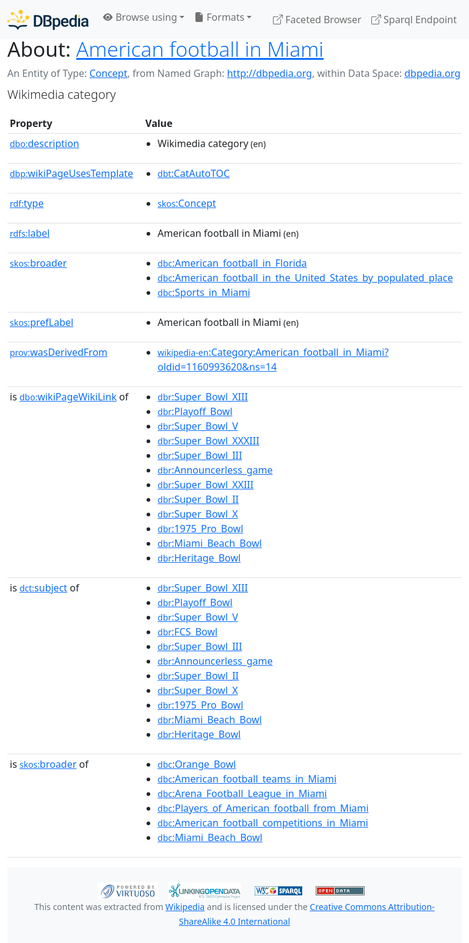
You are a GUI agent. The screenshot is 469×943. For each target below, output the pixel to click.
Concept (108, 73)
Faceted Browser (317, 19)
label (30, 233)
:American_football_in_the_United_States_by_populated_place (305, 277)
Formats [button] (219, 17)
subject (43, 587)
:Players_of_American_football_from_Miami (263, 808)
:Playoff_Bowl (195, 411)
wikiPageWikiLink (68, 396)
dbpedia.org (432, 73)
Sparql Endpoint (414, 19)
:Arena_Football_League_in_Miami (242, 793)
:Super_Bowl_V (198, 426)
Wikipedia (185, 906)
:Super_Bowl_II (198, 499)
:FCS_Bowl (187, 631)
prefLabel (41, 322)
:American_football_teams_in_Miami (247, 779)
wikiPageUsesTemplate (71, 173)
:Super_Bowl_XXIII (205, 484)
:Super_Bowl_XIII (203, 396)
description (44, 143)
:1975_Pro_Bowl (200, 528)
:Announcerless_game (215, 470)
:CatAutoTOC (194, 173)
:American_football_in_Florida (232, 263)
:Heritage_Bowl (199, 558)
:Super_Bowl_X (198, 514)
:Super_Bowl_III (200, 455)
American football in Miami (200, 49)
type (27, 203)
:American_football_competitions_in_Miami (263, 822)
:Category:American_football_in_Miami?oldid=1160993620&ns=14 (273, 359)
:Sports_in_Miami (204, 292)
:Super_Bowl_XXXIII (209, 440)
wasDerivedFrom (58, 352)
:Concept (187, 203)
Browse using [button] (140, 17)
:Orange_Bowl (197, 764)
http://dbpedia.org (269, 73)
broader (38, 263)
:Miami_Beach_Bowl (210, 543)
